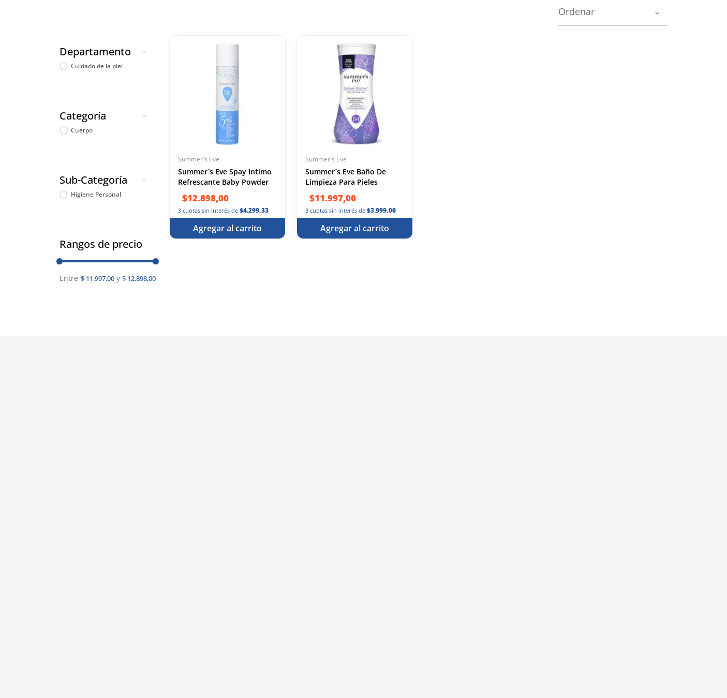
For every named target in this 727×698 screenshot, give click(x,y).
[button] (108, 54)
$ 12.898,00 (136, 279)
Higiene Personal (96, 194)
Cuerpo (82, 130)
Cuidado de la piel (97, 66)
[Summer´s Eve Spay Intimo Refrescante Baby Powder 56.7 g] (227, 137)
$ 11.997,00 (97, 278)
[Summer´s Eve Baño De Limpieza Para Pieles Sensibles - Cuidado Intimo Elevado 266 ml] (354, 137)
